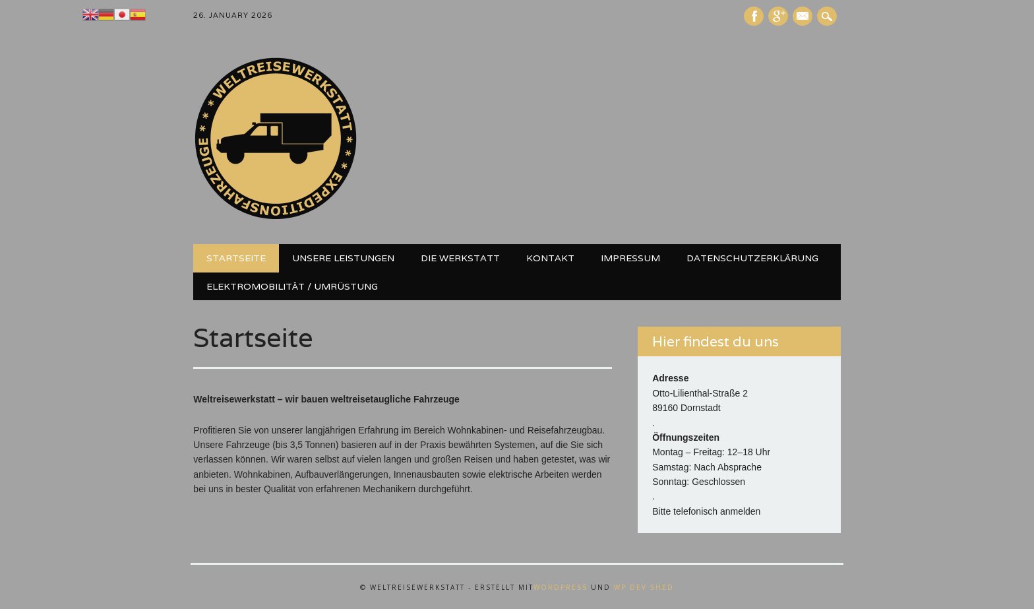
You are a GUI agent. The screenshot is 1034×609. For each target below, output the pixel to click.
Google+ (778, 16)
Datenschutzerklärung (752, 258)
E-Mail (803, 17)
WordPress (560, 587)
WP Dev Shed (644, 587)
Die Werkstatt (460, 258)
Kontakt (550, 258)
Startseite (236, 258)
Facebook (754, 16)
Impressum (630, 258)
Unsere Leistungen (343, 258)
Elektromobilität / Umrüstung (292, 286)
